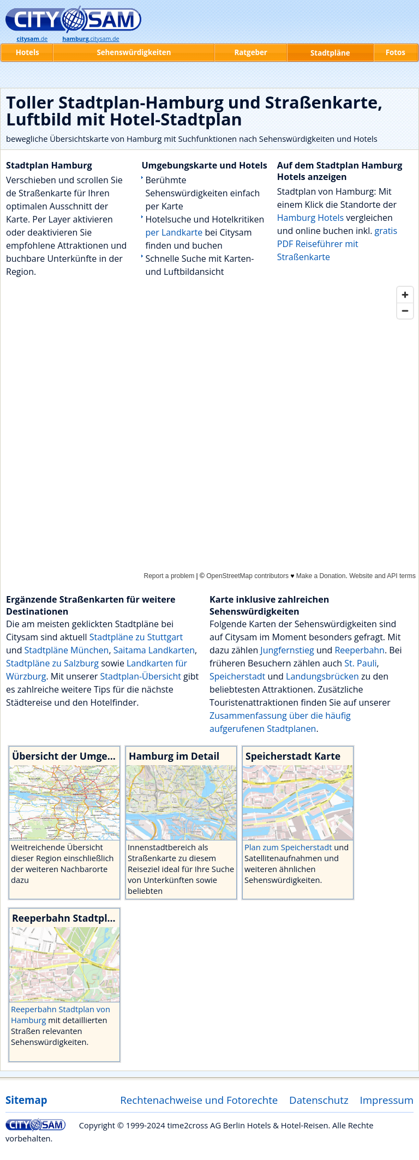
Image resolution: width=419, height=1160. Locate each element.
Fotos (395, 52)
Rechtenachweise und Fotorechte (199, 1100)
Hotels (27, 52)
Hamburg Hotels (310, 218)
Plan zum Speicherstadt (289, 847)
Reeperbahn (359, 650)
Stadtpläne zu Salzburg (52, 663)
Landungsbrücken (322, 676)
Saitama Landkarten (154, 650)
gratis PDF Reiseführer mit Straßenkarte (337, 244)
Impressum (387, 1100)
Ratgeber (250, 52)
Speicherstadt (237, 676)
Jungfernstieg (287, 650)
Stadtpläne (330, 53)
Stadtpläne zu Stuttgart (136, 637)
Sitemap (26, 1100)
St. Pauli (360, 663)
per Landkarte (173, 232)
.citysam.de (90, 39)
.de (31, 39)
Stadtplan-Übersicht (140, 676)
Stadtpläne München (67, 650)
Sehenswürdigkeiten (134, 52)
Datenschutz (319, 1100)
